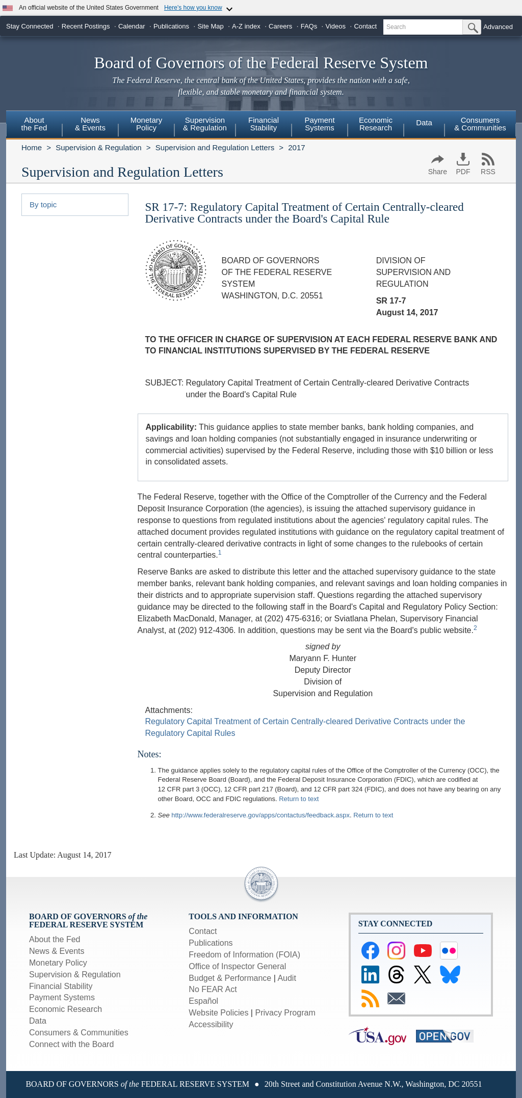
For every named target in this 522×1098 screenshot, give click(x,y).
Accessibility (211, 1024)
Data (424, 122)
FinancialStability (263, 124)
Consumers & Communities (480, 124)
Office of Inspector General (237, 966)
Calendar (131, 26)
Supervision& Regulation (205, 124)
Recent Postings (86, 26)
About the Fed (55, 939)
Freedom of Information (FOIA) (244, 954)
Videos (336, 26)
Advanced (498, 27)
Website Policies (218, 1012)
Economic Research (65, 1009)
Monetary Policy (58, 962)
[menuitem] (34, 125)
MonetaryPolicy (146, 124)
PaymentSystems (319, 124)
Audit (286, 978)
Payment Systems (62, 997)
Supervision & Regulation (98, 147)
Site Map (210, 26)
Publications (171, 26)
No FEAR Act (213, 989)
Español (203, 1001)
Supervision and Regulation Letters (214, 147)
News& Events (90, 124)
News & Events (56, 951)
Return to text (299, 799)
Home (31, 147)
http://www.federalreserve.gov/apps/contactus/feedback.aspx (260, 815)
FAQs (309, 26)
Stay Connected (30, 26)
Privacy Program (285, 1012)
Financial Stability (61, 986)
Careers (280, 26)
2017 (296, 147)
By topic (43, 204)
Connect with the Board (71, 1044)
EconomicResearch (376, 124)
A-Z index (246, 26)
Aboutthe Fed (34, 124)
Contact (365, 26)
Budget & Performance (230, 978)
